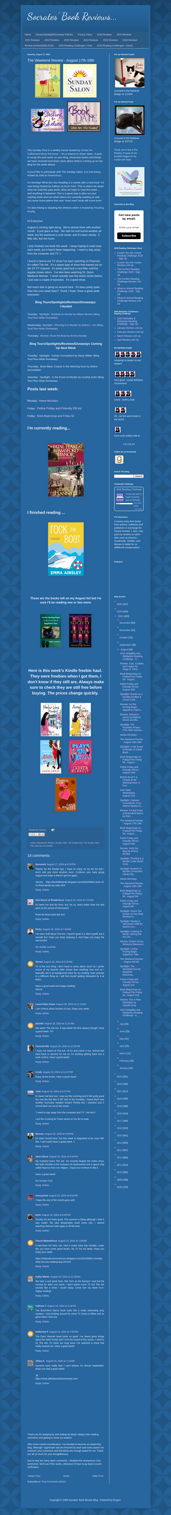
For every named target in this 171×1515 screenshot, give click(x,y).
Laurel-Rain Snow (45, 1004)
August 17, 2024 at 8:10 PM (61, 864)
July (122, 1024)
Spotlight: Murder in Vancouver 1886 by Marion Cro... (131, 924)
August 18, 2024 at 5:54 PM (63, 1156)
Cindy (38, 1072)
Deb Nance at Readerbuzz (49, 900)
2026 (120, 604)
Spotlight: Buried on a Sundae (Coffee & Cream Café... (131, 697)
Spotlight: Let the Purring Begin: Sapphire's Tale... (130, 952)
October (124, 637)
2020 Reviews (124, 34)
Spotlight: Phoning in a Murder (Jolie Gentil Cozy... (131, 861)
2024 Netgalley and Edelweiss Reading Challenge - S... (131, 656)
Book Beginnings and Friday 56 (55, 416)
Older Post (97, 1476)
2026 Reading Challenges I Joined (115, 45)
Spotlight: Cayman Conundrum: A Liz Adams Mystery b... (131, 803)
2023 (120, 1076)
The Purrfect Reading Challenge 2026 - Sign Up (128, 272)
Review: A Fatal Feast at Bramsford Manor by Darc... (131, 813)
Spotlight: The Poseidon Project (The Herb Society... (131, 727)
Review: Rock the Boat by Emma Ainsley (63, 335)
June (122, 1031)
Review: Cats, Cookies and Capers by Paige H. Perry (132, 666)
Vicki (38, 1091)
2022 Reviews (51, 40)
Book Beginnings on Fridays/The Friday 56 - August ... (131, 676)
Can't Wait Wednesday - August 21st (128, 793)
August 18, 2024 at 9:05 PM (56, 1215)
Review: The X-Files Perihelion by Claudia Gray (130, 1002)
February (125, 1060)
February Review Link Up (130, 332)
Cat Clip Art (129, 444)
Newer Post (34, 1476)
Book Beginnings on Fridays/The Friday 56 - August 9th (131, 893)
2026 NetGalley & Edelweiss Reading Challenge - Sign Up (127, 321)
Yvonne (129, 494)
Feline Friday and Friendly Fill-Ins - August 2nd (130, 982)
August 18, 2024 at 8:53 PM (63, 1195)
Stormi (39, 961)
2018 (120, 1113)
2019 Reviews (104, 34)
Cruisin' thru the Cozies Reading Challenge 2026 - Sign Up (130, 255)
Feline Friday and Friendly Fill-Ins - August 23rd (130, 770)
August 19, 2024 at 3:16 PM (61, 1306)
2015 (120, 1135)
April (122, 1046)
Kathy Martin (42, 1276)
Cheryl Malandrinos (46, 1240)
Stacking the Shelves (45, 843)
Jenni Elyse (41, 1156)
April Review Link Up (128, 339)
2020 (120, 1098)
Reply (38, 890)
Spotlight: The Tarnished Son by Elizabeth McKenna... (130, 970)
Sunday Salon (61, 843)
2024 (121, 616)
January (124, 1068)
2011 (120, 1165)
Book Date (70, 186)
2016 (120, 1128)
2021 (120, 1091)
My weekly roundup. (45, 947)
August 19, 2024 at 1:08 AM (72, 1240)
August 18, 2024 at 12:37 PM (58, 1072)
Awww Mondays (48, 400)
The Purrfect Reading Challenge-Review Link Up (129, 282)
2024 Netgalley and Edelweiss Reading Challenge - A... (131, 1012)
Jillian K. (40, 1361)
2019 (120, 1106)
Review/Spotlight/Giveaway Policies (54, 34)
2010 (120, 1172)
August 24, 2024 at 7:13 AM (60, 1361)
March (123, 1053)
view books (138, 509)
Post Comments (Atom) (54, 1481)
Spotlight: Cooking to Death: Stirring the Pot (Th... (131, 934)
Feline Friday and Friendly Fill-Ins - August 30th (130, 687)
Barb (38, 1215)
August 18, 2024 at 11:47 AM (59, 1023)
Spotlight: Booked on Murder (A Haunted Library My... (131, 871)
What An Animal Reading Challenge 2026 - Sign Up (130, 291)
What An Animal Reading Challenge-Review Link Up (130, 301)
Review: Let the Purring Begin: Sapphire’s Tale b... (131, 707)
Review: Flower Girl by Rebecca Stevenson (131, 943)
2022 (120, 1084)
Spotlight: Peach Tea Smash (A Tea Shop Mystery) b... (131, 914)
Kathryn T (40, 1306)
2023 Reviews (71, 40)
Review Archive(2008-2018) (39, 45)
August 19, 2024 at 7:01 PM (63, 1331)
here (101, 1287)
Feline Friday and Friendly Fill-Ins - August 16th (130, 841)
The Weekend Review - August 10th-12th (131, 885)
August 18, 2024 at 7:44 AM (57, 929)
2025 (120, 611)
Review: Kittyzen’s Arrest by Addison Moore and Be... (130, 717)
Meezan (39, 1133)
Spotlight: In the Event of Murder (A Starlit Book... (131, 749)
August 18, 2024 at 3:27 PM (56, 1091)
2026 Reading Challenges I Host (75, 45)
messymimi (41, 1195)
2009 (120, 1179)
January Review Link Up (129, 328)
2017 (120, 1120)
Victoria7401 (42, 1046)
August (124, 649)
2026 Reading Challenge (129, 489)
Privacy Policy (85, 34)
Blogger (117, 1500)
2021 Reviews (32, 40)
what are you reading (43, 846)
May (122, 1038)
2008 (120, 1187)
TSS (32, 846)
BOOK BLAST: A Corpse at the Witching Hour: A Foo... (130, 781)
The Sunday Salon (91, 843)
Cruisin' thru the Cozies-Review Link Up (129, 264)
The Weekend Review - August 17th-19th (131, 822)
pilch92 (39, 1023)
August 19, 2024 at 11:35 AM (65, 1276)
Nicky (38, 929)
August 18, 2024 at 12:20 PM (65, 1046)
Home (28, 34)
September (126, 645)
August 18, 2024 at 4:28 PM (59, 1133)
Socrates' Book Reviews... (72, 16)
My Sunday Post (43, 1180)
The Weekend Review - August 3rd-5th (131, 960)
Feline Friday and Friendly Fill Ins (58, 408)
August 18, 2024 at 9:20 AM (58, 961)
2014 (120, 1143)
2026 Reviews (130, 40)
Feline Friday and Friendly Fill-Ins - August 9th (130, 904)
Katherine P (41, 1331)
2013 (120, 1150)
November (125, 630)
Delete (45, 890)
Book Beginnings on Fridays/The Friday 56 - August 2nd (131, 992)
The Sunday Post (75, 843)
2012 (120, 1157)
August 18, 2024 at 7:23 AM (79, 900)
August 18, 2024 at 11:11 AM (71, 1004)
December (125, 622)
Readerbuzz (54, 175)
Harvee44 (40, 864)
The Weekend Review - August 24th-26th (131, 740)
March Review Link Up (129, 336)
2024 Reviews (90, 40)
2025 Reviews (110, 40)
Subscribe (129, 235)
